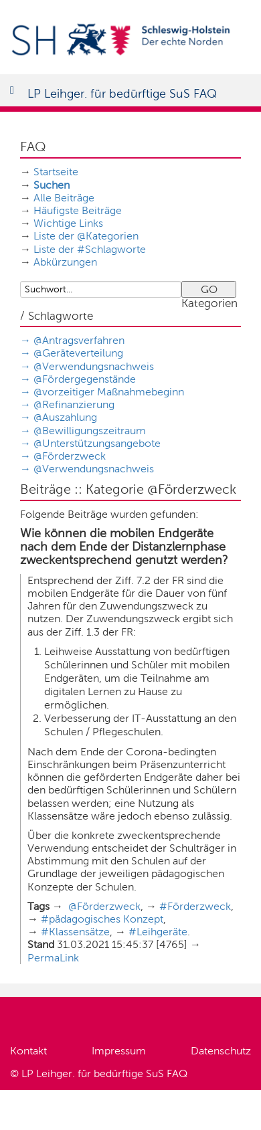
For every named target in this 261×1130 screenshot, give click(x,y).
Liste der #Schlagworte (89, 249)
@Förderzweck (69, 456)
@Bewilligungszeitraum (89, 430)
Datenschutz (221, 1050)
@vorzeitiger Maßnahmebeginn (108, 391)
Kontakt (28, 1050)
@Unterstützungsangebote (97, 443)
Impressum (119, 1050)
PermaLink (53, 957)
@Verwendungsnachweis (93, 366)
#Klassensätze (75, 931)
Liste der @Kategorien (86, 236)
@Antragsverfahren (78, 340)
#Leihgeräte (157, 931)
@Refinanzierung (73, 404)
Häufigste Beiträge (77, 210)
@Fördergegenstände (84, 379)
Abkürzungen (65, 262)
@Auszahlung (65, 417)
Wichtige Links (68, 223)
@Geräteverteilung (78, 353)
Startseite (55, 171)
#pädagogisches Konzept (102, 919)
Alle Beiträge (63, 197)
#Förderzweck (195, 906)
